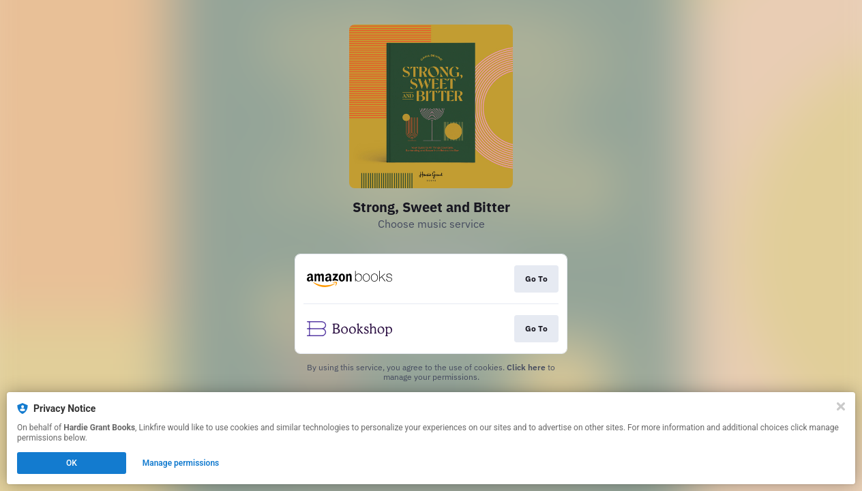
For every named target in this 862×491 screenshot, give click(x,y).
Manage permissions (181, 463)
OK (71, 463)
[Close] (841, 406)
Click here (526, 367)
